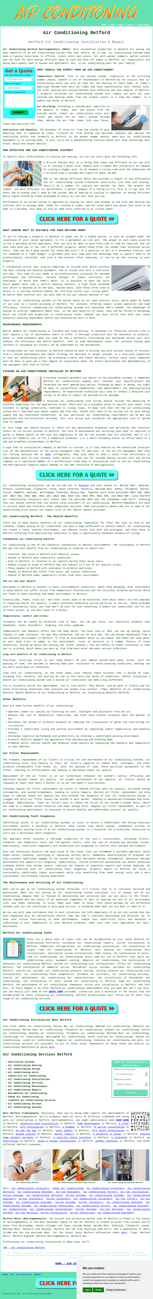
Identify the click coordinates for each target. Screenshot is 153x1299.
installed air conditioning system (78, 93)
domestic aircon (58, 967)
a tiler (124, 1123)
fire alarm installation (108, 1130)
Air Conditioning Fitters (100, 1192)
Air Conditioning (14, 1209)
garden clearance (106, 1141)
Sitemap (5, 1274)
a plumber (68, 1127)
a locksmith (119, 1137)
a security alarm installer (72, 1137)
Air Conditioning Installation (51, 1209)
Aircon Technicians (82, 1213)
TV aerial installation (109, 1127)
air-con (90, 156)
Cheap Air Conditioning (68, 1188)
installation (68, 318)
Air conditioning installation (23, 485)
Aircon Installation (54, 1213)
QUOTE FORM (56, 991)
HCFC (48, 454)
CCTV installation (32, 1127)
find (13, 1026)
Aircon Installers (31, 1199)
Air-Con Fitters (126, 1199)
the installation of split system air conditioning (60, 981)
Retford (84, 485)
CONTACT (131, 25)
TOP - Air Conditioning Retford (24, 1247)
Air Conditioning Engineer (35, 1192)
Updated (37, 1274)
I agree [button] (87, 1290)
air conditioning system (68, 829)
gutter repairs (64, 1134)
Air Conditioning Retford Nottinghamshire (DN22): (37, 49)
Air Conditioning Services (44, 1195)
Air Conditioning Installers (30, 1188)
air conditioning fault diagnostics (49, 974)
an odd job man (26, 1130)
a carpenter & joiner (107, 1134)
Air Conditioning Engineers (116, 1213)
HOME (104, 25)
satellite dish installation (39, 1123)
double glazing (25, 1134)
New (12, 1274)
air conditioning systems (126, 759)
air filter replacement (117, 806)
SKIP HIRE (122, 1120)
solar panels (63, 1130)
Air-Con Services (111, 1209)
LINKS (112, 25)
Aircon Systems (13, 1195)
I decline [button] (98, 1290)
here (51, 1047)
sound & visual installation (57, 1141)
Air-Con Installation (134, 1192)
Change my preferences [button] (116, 1290)
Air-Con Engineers (68, 1192)
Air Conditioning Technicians (53, 1206)
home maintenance (88, 1123)
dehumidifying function (89, 140)
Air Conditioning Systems (106, 1195)
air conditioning (98, 503)
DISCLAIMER (143, 25)
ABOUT (121, 25)
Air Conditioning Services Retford (37, 1055)
